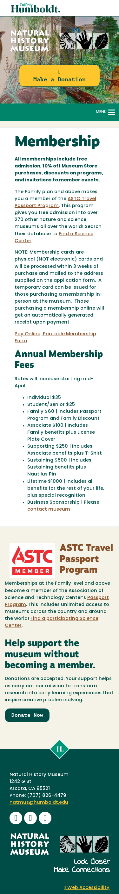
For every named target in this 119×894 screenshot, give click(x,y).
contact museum (48, 509)
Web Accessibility (87, 887)
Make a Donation (59, 76)
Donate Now (27, 715)
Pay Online (27, 334)
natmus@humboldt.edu (39, 802)
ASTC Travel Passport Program (86, 559)
